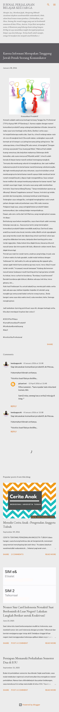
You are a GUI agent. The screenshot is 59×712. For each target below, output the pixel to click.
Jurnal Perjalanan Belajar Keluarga (19, 6)
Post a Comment (19, 643)
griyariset (22, 383)
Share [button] (50, 344)
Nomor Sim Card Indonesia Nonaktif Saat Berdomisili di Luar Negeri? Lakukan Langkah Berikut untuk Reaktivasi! (28, 611)
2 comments (17, 554)
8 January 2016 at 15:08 (33, 363)
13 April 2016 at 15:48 (38, 383)
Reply (14, 406)
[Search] (48, 4)
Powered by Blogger (29, 704)
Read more (50, 554)
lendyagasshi (16, 363)
